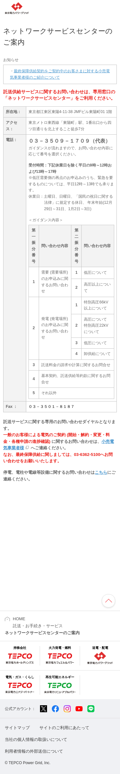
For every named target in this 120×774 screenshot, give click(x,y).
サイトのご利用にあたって (64, 727)
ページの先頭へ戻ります (108, 600)
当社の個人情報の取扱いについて (36, 739)
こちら (101, 472)
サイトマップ (17, 727)
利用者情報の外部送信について (34, 751)
